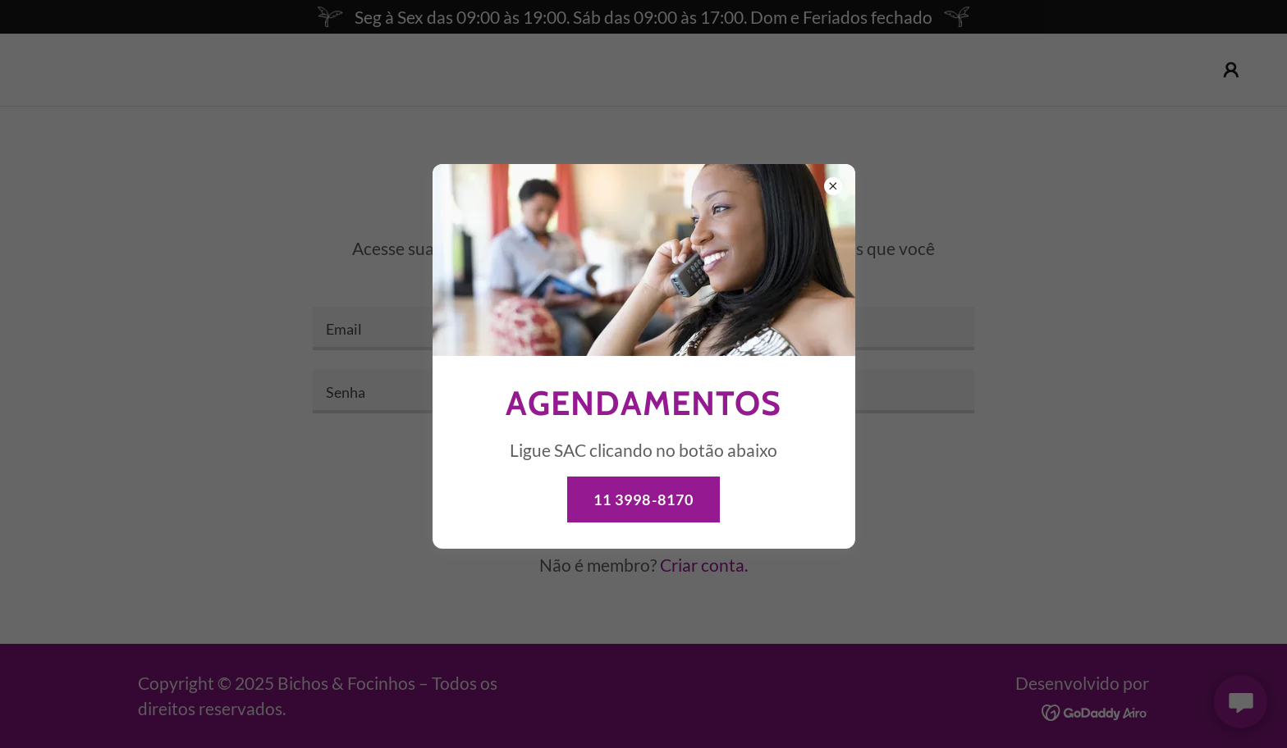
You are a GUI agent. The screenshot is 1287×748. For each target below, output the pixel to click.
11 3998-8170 (643, 499)
